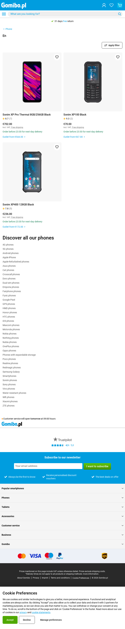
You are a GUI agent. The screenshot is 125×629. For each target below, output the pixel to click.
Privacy (36, 578)
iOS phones (8, 321)
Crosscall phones (11, 274)
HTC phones (9, 316)
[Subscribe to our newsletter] (48, 466)
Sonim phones (10, 380)
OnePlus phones (11, 346)
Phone (7, 29)
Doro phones (9, 278)
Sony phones (9, 384)
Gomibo (62, 544)
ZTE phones (8, 405)
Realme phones (10, 363)
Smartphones (9, 376)
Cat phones (8, 270)
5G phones (8, 249)
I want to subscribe (97, 466)
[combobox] (65, 14)
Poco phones (9, 359)
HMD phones (9, 308)
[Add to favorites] (57, 57)
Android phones (11, 253)
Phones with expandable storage (19, 355)
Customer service (62, 525)
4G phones (8, 244)
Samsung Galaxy (11, 371)
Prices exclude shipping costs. (92, 571)
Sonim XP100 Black (74, 114)
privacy (23, 612)
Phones (62, 497)
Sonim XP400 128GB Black (18, 204)
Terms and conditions (60, 578)
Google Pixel (9, 299)
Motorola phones (11, 329)
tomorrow (35, 418)
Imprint (45, 578)
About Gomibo (23, 578)
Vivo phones (9, 388)
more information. (91, 574)
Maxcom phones (11, 325)
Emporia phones (11, 287)
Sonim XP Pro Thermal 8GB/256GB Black (27, 114)
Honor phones (10, 312)
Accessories (62, 516)
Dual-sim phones (11, 283)
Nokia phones (9, 333)
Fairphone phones (12, 291)
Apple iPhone (9, 257)
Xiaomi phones (10, 401)
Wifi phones (8, 397)
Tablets (62, 507)
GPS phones (9, 304)
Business (62, 535)
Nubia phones (10, 342)
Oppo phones (9, 350)
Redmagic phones (12, 367)
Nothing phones (11, 338)
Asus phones (9, 266)
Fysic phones (9, 295)
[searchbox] (63, 14)
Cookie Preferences (80, 578)
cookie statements (41, 612)
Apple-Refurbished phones (16, 261)
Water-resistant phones (14, 393)
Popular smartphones (62, 488)
